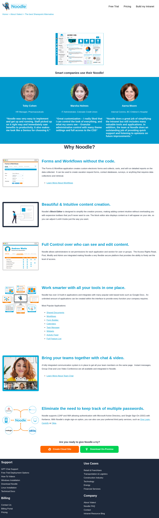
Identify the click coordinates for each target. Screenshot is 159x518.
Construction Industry (93, 478)
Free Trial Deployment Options (15, 473)
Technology (89, 481)
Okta (54, 423)
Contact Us (6, 505)
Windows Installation (10, 480)
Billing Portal (7, 509)
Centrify (45, 423)
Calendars (51, 324)
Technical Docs (8, 491)
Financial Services (92, 489)
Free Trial (114, 6)
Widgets (50, 331)
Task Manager (53, 327)
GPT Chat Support (9, 469)
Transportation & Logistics (96, 474)
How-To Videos (8, 476)
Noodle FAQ (89, 506)
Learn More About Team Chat (60, 376)
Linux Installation (9, 488)
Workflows (51, 316)
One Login (145, 419)
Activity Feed (52, 335)
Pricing (127, 6)
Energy (87, 485)
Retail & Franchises (93, 470)
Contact (87, 510)
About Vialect (90, 502)
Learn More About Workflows (60, 183)
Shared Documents (55, 312)
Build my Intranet (145, 6)
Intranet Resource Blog (94, 513)
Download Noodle (9, 484)
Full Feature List (54, 339)
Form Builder (53, 320)
